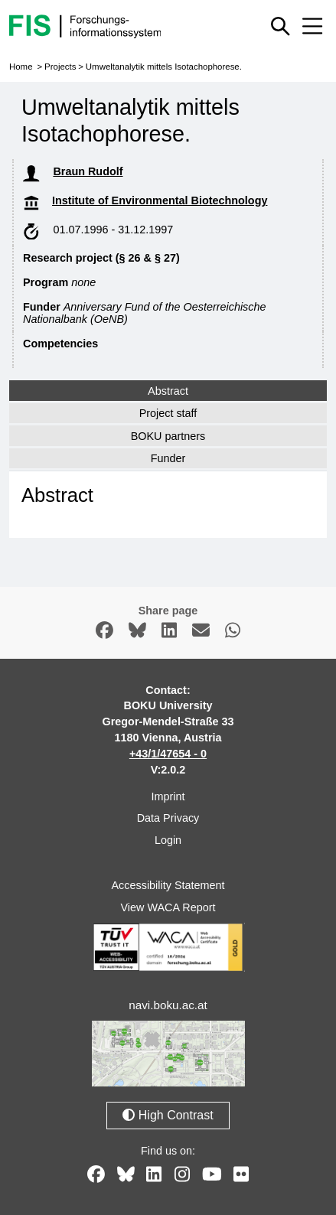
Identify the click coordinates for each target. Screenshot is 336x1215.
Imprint (168, 796)
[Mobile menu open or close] (312, 26)
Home (21, 66)
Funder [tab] (168, 458)
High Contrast (167, 1115)
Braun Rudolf (87, 171)
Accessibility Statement (168, 885)
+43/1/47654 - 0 (168, 754)
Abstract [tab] (168, 391)
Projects (60, 66)
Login (168, 840)
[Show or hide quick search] (280, 26)
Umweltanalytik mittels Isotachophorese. (164, 66)
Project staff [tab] (168, 413)
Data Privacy (168, 818)
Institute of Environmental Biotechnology (159, 200)
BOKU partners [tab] (168, 436)
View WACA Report (168, 907)
